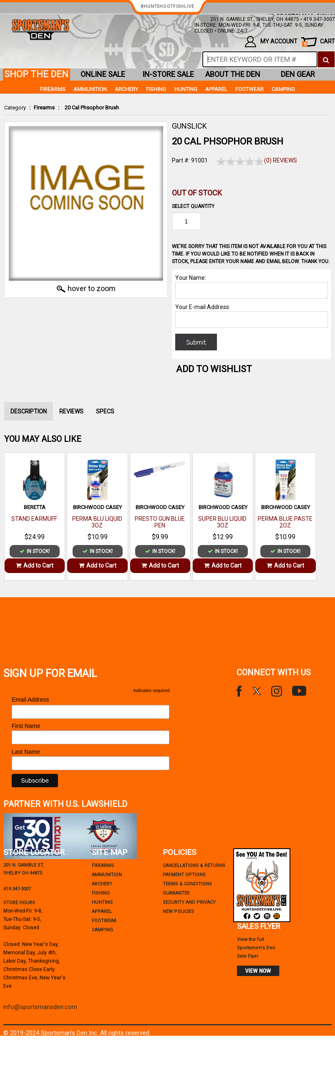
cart (318, 42)
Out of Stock (197, 192)
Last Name (26, 751)
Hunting (185, 89)
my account (271, 41)
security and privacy (189, 902)
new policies (178, 911)
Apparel (216, 89)
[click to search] (326, 59)
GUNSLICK (189, 126)
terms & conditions (187, 884)
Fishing (156, 89)
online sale (103, 74)
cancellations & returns (194, 865)
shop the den (36, 74)
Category (15, 107)
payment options (184, 874)
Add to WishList (214, 369)
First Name (26, 726)
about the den (232, 74)
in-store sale (168, 74)
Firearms (44, 107)
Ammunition (90, 89)
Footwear (249, 89)
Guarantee (176, 893)
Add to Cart (34, 565)
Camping (283, 89)
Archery (126, 89)
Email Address (33, 700)
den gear (298, 74)
